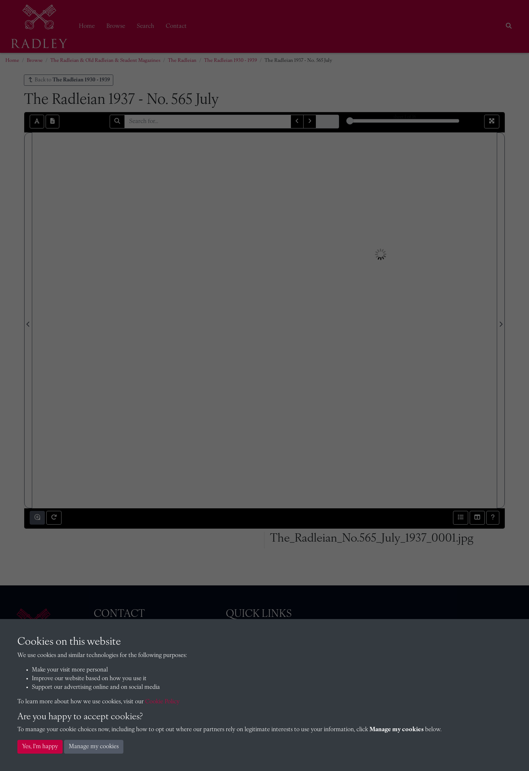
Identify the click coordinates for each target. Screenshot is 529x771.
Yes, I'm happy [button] (40, 747)
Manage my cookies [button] (94, 747)
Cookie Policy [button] (162, 702)
